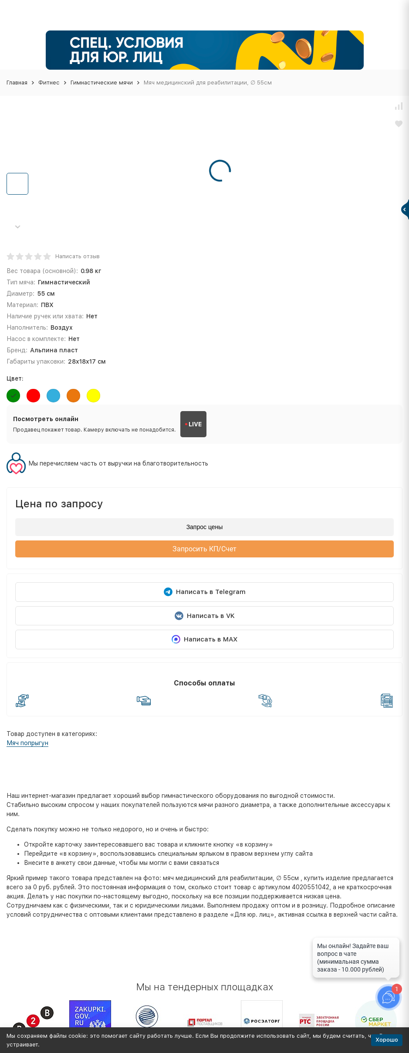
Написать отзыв (77, 256)
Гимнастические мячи (102, 82)
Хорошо (386, 1039)
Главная (17, 82)
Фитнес (49, 82)
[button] (17, 226)
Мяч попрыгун (27, 742)
